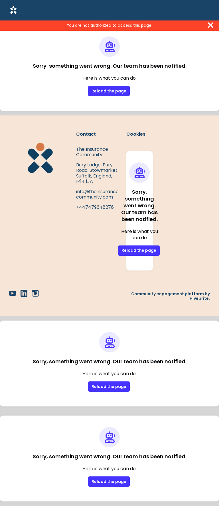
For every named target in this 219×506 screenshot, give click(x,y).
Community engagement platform (167, 294)
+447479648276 (95, 207)
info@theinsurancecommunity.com (97, 194)
